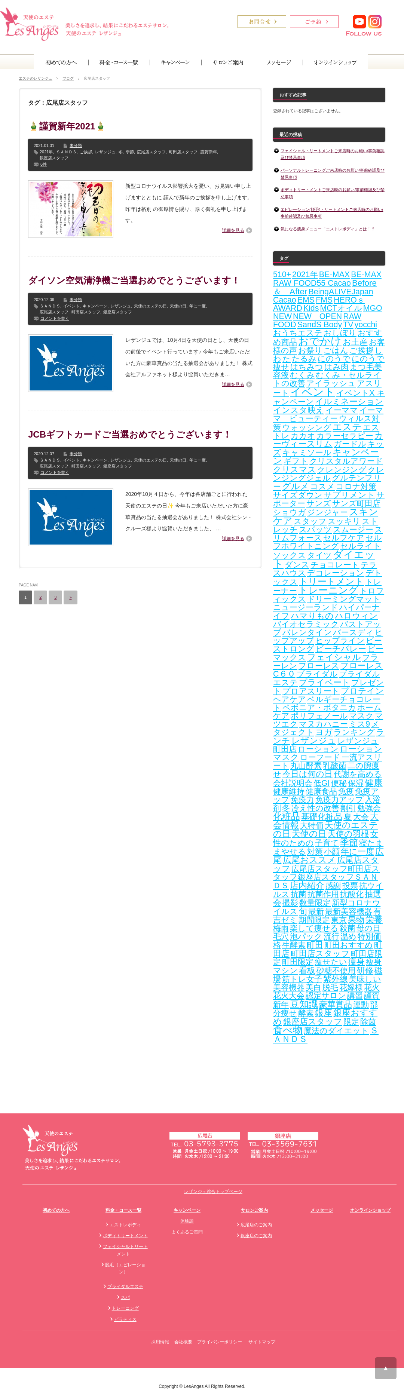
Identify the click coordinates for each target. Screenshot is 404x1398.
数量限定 (315, 902)
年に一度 (197, 306)
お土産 (355, 342)
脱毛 (330, 987)
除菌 (368, 1021)
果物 (356, 920)
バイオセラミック (306, 624)
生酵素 (294, 945)
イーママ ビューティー (328, 414)
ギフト (296, 461)
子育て (327, 843)
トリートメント (331, 581)
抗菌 (298, 894)
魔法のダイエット (336, 1030)
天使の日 (178, 306)
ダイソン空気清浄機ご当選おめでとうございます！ (134, 280)
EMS (306, 299)
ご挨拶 (86, 152)
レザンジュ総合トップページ (213, 1191)
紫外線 (335, 979)
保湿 (356, 783)
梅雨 (281, 928)
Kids (311, 308)
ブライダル (317, 673)
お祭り (310, 350)
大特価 (312, 825)
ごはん (336, 350)
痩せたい (331, 961)
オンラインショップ (370, 1210)
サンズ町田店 (356, 503)
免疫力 (302, 799)
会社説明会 (292, 783)
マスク (361, 715)
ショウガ (289, 512)
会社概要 (183, 1342)
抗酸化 (352, 894)
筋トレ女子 (302, 979)
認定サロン (326, 995)
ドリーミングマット (344, 599)
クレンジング (342, 469)
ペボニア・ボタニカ (319, 707)
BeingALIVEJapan (340, 291)
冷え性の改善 (315, 808)
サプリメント (349, 495)
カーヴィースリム (328, 439)
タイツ (319, 555)
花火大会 (288, 995)
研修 (365, 970)
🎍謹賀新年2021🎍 (67, 126)
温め (348, 936)
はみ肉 (336, 366)
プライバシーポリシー (220, 1342)
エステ (347, 426)
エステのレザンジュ (35, 78)
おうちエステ (297, 332)
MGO (372, 308)
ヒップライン (340, 640)
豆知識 (304, 1004)
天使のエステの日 (150, 306)
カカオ (303, 435)
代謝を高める (358, 774)
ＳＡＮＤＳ (66, 152)
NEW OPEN (317, 316)
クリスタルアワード (346, 461)
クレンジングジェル (328, 473)
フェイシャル (334, 657)
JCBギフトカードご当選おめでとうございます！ (130, 434)
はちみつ (306, 366)
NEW (282, 316)
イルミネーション (349, 401)
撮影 (290, 902)
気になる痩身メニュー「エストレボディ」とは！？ (328, 229)
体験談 (187, 1221)
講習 (355, 995)
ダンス (297, 564)
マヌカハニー (323, 724)
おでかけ (320, 341)
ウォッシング (306, 427)
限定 (351, 1021)
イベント (71, 306)
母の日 (368, 928)
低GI (321, 783)
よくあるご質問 (187, 1232)
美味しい (365, 979)
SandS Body (319, 324)
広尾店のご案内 (256, 1224)
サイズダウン (297, 495)
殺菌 (347, 928)
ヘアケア (289, 699)
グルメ (295, 486)
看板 (307, 970)
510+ (282, 274)
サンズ (318, 503)
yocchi (366, 324)
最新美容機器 (348, 911)
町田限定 (297, 961)
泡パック (306, 936)
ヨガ (324, 732)
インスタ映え (298, 410)
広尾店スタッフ (151, 152)
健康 (374, 783)
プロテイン (362, 691)
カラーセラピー (344, 435)
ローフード (320, 757)
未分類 (76, 145)
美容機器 (288, 987)
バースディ (353, 632)
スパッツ (315, 529)
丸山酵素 (306, 765)
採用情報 (160, 1342)
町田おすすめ (348, 945)
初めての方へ (56, 1210)
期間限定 (314, 920)
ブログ (68, 78)
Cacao (284, 299)
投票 (350, 885)
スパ (125, 1297)
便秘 (339, 783)
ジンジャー (327, 512)
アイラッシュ (331, 383)
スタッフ (310, 521)
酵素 (306, 1013)
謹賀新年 (209, 152)
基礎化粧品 (321, 816)
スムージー (353, 529)
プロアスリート (311, 691)
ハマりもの (312, 615)
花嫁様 (351, 987)
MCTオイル (341, 308)
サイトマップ (261, 1342)
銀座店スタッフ (54, 158)
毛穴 (281, 936)
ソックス (289, 555)
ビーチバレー (340, 648)
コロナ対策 (356, 486)
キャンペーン (95, 306)
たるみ (304, 358)
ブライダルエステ (125, 1286)
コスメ (322, 486)
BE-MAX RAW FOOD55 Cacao (327, 279)
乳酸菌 (334, 765)
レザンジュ (105, 152)
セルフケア (343, 537)
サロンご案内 (254, 1210)
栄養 (374, 920)
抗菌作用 (323, 894)
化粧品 (286, 816)
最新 (316, 911)
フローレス (319, 665)
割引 (348, 808)
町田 (315, 945)
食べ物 (288, 1030)
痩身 (356, 961)
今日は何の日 (307, 774)
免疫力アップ (339, 799)
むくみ (302, 375)
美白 (313, 987)
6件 (43, 164)
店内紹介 (307, 885)
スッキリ (344, 521)
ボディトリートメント (125, 1235)
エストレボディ (125, 1224)
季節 (130, 152)
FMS (324, 299)
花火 (372, 987)
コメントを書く (54, 318)
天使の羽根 (348, 834)
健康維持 (288, 791)
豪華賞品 (335, 1004)
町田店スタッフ (183, 152)
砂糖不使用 (336, 970)
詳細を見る (233, 230)
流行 (331, 936)
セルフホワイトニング (327, 542)
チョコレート (334, 564)
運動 (361, 1004)
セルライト (360, 546)
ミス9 (359, 724)
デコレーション (335, 572)
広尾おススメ (309, 860)
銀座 (323, 1013)
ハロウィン (356, 615)
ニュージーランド (305, 607)
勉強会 (369, 808)
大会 (361, 816)
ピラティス (125, 1319)
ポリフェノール (319, 715)
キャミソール (306, 452)
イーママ (341, 410)
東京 (339, 920)
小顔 (332, 851)
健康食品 (321, 791)
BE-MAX (334, 274)
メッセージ (321, 1210)
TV (348, 324)
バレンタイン (307, 632)
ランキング (354, 732)
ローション (318, 749)
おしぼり (340, 332)
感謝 (333, 885)
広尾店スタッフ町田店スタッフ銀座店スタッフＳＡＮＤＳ (326, 877)
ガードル (350, 443)
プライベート (324, 682)
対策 (315, 851)
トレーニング (328, 590)
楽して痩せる (314, 928)
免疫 (346, 791)
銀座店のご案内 (256, 1235)
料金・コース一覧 (123, 1210)
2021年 (46, 152)
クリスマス (294, 469)
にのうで (334, 358)
